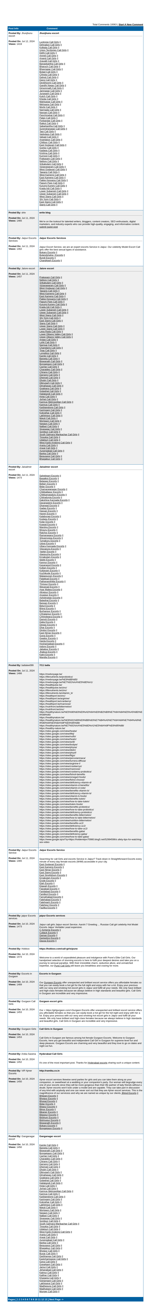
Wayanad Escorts (48, 586)
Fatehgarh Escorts (49, 902)
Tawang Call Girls (48, 172)
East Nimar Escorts (49, 633)
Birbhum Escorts (48, 1117)
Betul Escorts (46, 605)
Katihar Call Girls (48, 1275)
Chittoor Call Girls (48, 142)
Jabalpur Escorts (48, 649)
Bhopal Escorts (47, 1101)
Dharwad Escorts (48, 505)
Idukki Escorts (46, 559)
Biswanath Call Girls (49, 361)
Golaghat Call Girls (49, 391)
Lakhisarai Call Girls (49, 1283)
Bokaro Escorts (47, 252)
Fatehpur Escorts (48, 905)
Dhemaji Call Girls (48, 377)
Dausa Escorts (47, 940)
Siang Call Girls (47, 204)
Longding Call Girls (49, 353)
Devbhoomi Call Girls (50, 82)
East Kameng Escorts (50, 867)
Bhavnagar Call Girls (50, 69)
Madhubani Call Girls (50, 1288)
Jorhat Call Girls (47, 399)
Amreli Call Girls (47, 55)
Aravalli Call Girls (48, 61)
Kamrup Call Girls (48, 404)
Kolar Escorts (46, 521)
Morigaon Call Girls (49, 421)
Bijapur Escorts (47, 1106)
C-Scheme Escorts (49, 930)
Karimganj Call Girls (49, 410)
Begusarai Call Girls (49, 456)
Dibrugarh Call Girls (49, 383)
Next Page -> (56, 1299)
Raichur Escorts (47, 532)
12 (42, 1299)
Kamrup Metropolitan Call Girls (55, 402)
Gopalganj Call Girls (49, 1264)
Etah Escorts (46, 883)
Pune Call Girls (62, 965)
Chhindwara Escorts (49, 616)
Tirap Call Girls (47, 350)
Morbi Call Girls (47, 107)
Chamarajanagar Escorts (52, 489)
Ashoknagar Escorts (49, 597)
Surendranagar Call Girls (52, 128)
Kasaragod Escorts (49, 565)
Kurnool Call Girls (48, 155)
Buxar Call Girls (47, 1253)
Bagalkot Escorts (48, 478)
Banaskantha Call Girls (51, 63)
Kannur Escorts (47, 562)
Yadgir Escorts (47, 551)
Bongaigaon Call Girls (50, 364)
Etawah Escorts (47, 886)
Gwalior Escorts (47, 638)
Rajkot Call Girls (47, 123)
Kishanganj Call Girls (50, 1280)
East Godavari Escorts (51, 864)
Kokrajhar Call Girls (49, 412)
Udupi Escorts (46, 543)
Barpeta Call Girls (48, 358)
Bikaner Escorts (47, 1112)
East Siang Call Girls (50, 202)
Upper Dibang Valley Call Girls (55, 337)
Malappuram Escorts (50, 576)
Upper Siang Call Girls (51, 326)
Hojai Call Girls (47, 396)
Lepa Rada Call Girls (50, 331)
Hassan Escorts (47, 511)
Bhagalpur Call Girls (49, 459)
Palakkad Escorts (48, 578)
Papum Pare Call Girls (51, 183)
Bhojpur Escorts (47, 1098)
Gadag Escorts (47, 508)
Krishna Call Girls (48, 153)
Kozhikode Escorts (49, 573)
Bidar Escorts (46, 486)
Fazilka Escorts (47, 907)
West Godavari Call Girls (52, 169)
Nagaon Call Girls (48, 423)
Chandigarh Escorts (49, 260)
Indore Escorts (47, 646)
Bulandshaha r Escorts (51, 255)
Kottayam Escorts (48, 570)
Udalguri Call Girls (48, 440)
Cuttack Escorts (47, 932)
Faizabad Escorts (48, 888)
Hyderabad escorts (97, 1062)
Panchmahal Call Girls (51, 115)
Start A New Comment (131, 24)
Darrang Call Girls (48, 374)
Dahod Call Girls (48, 77)
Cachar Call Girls (48, 366)
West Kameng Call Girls (51, 174)
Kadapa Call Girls (48, 150)
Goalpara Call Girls (49, 388)
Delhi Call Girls (47, 52)
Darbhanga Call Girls (50, 1256)
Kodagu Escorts (47, 519)
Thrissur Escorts (47, 584)
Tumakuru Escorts (48, 540)
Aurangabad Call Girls (50, 450)
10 (36, 1299)
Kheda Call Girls (47, 99)
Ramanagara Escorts (50, 535)
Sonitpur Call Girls (48, 431)
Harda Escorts (46, 641)
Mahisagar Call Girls (50, 101)
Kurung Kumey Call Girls (52, 185)
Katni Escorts (46, 654)
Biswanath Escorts (49, 1123)
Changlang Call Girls (50, 347)
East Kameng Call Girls (51, 177)
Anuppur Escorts (48, 595)
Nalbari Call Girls (48, 426)
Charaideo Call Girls (49, 369)
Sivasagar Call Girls (49, 429)
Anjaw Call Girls (47, 339)
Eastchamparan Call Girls (52, 1259)
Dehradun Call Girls (49, 44)
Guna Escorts (46, 635)
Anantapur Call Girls (49, 139)
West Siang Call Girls (50, 196)
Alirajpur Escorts (48, 592)
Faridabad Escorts (49, 891)
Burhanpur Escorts (49, 611)
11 (39, 1299)
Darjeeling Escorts (49, 938)
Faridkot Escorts (47, 894)
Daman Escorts (47, 935)
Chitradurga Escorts (49, 497)
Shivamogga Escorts (50, 538)
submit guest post (48, 226)
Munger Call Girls (48, 1291)
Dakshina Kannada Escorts (53, 500)
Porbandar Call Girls (50, 120)
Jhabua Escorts (47, 651)
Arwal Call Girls (47, 448)
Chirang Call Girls (48, 372)
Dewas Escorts (47, 624)
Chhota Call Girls (48, 74)
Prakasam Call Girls (49, 158)
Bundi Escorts (46, 257)
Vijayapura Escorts (49, 548)
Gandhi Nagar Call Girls (51, 85)
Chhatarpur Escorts (49, 614)
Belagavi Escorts (48, 481)
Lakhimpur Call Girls (50, 415)
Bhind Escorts (46, 608)
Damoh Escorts (47, 619)
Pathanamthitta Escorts (51, 581)
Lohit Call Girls (47, 342)
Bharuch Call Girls (48, 66)
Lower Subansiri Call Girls (52, 191)
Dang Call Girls (47, 80)
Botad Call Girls (47, 71)
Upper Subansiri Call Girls (52, 193)
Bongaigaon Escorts (49, 1128)
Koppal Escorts (47, 524)
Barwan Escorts (47, 603)
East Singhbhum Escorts (52, 875)
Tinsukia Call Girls (48, 437)
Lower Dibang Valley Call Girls (55, 334)
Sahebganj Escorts (49, 475)
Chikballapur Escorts (50, 492)
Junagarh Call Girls (49, 93)
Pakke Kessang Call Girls (52, 180)
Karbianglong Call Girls (51, 407)
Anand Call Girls (47, 58)
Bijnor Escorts (46, 1109)
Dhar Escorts (46, 627)
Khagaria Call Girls (49, 1278)
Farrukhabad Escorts (50, 896)
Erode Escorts (46, 880)
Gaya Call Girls (47, 1261)
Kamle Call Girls (47, 356)
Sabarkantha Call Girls (51, 126)
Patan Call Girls (47, 118)
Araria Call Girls (47, 445)
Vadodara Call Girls (49, 134)
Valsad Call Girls (48, 137)
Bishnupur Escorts (49, 1120)
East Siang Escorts (49, 872)
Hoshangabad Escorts (50, 643)
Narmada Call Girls (49, 109)
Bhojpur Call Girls (48, 1250)
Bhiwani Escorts (47, 1095)
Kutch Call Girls (47, 96)
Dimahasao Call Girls (50, 385)
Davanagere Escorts (50, 502)
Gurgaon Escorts (53, 982)
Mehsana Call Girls (49, 104)
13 (46, 1299)
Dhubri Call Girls (48, 380)
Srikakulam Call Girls (50, 164)
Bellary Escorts (47, 483)
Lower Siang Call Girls (51, 328)
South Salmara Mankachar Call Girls (58, 434)
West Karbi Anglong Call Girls (54, 442)
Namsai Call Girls (48, 345)
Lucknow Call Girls (49, 42)
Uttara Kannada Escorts (51, 546)
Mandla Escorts (47, 657)
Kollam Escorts (47, 567)
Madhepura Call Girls (50, 1286)
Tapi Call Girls (46, 131)
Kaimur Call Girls (48, 1272)
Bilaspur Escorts (47, 1114)
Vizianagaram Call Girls (51, 166)
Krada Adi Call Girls (49, 188)
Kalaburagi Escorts (49, 516)
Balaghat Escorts (48, 600)
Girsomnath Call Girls (50, 88)
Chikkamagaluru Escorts (52, 494)
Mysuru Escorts (47, 530)
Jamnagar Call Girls (49, 90)
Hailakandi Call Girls (50, 393)
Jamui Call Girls (47, 1267)
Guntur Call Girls (48, 147)
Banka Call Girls (47, 453)
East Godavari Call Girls (51, 145)
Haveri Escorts (47, 513)
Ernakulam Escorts (49, 557)
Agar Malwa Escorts (49, 589)
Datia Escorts (46, 622)
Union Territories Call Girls (53, 50)
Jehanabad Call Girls (50, 1269)
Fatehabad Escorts (49, 899)
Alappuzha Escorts (49, 554)
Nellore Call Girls (48, 161)
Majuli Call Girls (47, 418)
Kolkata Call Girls (48, 47)
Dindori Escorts (47, 630)
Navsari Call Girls (48, 112)
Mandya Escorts (47, 527)
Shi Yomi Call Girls (49, 199)
